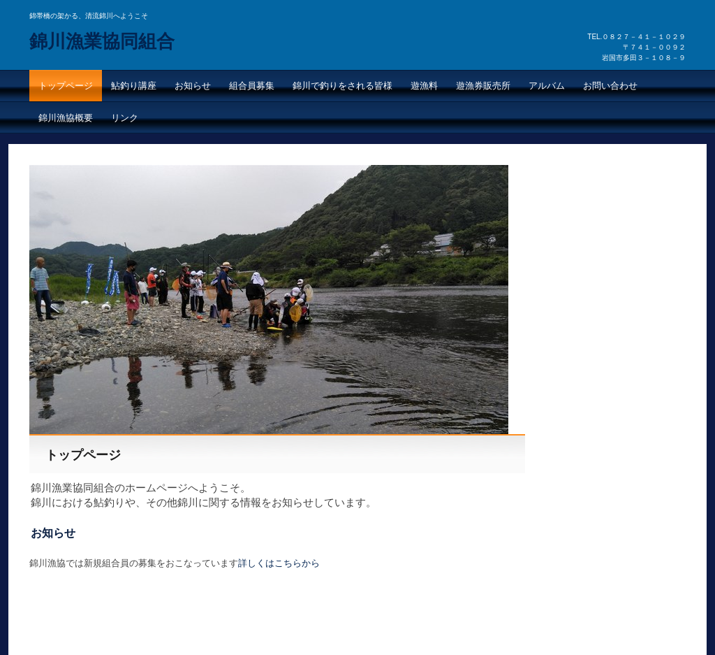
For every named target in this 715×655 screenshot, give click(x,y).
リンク (124, 118)
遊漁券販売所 (483, 85)
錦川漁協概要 (65, 118)
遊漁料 (424, 85)
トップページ (65, 85)
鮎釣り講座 (133, 85)
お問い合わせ (610, 85)
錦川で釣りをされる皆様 (342, 85)
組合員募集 (251, 85)
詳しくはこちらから (279, 563)
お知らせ (193, 85)
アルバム (547, 85)
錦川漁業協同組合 (102, 41)
